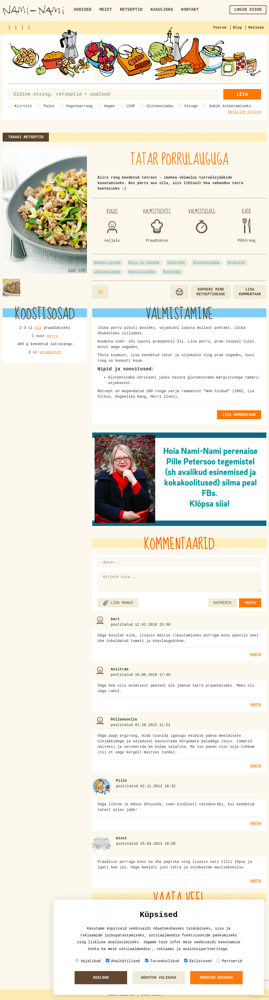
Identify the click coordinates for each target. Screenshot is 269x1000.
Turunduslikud (162, 961)
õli (38, 328)
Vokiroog (176, 262)
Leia (242, 94)
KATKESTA (222, 603)
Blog (237, 27)
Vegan (109, 106)
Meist (105, 9)
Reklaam (256, 27)
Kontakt (190, 9)
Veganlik (236, 262)
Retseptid (131, 9)
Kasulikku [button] (162, 9)
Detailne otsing (244, 112)
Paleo (49, 106)
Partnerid (229, 961)
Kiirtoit (23, 106)
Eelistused (197, 961)
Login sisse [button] (248, 9)
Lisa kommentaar (250, 292)
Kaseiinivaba (141, 272)
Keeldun (101, 978)
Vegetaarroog (79, 106)
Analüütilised (123, 961)
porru (52, 336)
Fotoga (191, 106)
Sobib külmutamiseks (230, 106)
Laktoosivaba (107, 272)
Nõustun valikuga (158, 978)
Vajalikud (88, 961)
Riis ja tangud (143, 262)
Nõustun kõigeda (216, 978)
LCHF (130, 106)
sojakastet (50, 352)
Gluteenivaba (160, 106)
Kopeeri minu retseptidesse (210, 292)
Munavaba (171, 272)
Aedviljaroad (107, 262)
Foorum (219, 27)
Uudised (82, 9)
